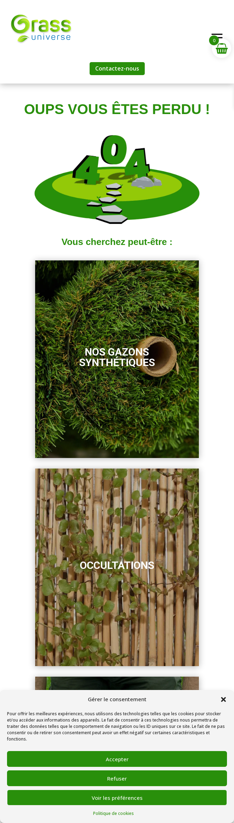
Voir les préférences (117, 797)
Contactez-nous (117, 68)
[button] (223, 699)
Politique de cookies (113, 813)
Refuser (117, 778)
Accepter (117, 759)
